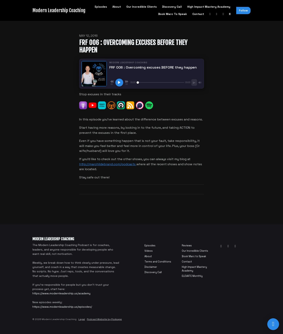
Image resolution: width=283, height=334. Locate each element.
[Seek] (160, 82)
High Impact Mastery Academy (208, 6)
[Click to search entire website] (230, 14)
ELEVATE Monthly (192, 276)
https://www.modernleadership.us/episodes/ (62, 306)
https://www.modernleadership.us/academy (61, 293)
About (116, 6)
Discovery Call (172, 6)
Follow (243, 10)
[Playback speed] (194, 82)
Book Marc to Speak (172, 14)
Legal (81, 319)
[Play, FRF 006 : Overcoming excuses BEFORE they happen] (119, 82)
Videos (148, 250)
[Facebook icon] (228, 246)
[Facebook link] (216, 14)
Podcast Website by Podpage (104, 319)
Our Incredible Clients (141, 6)
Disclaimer (150, 267)
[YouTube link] (210, 14)
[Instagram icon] (235, 246)
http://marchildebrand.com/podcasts (107, 164)
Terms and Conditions (157, 261)
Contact (198, 14)
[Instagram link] (223, 14)
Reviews (187, 245)
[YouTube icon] (221, 246)
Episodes (101, 6)
